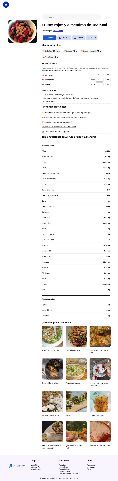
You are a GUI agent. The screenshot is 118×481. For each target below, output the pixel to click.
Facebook (91, 465)
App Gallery (36, 469)
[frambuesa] (99, 80)
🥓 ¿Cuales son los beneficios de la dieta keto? (59, 127)
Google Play (36, 467)
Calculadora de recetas (68, 473)
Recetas (62, 465)
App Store (35, 465)
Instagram (91, 467)
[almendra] (99, 75)
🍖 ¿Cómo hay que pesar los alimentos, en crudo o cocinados (64, 117)
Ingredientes (64, 467)
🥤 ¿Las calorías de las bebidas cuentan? (57, 122)
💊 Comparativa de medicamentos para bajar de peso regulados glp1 (66, 113)
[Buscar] (73, 17)
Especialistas (64, 471)
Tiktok (89, 469)
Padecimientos (65, 469)
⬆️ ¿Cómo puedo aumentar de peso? (55, 131)
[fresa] (99, 84)
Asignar (49, 38)
